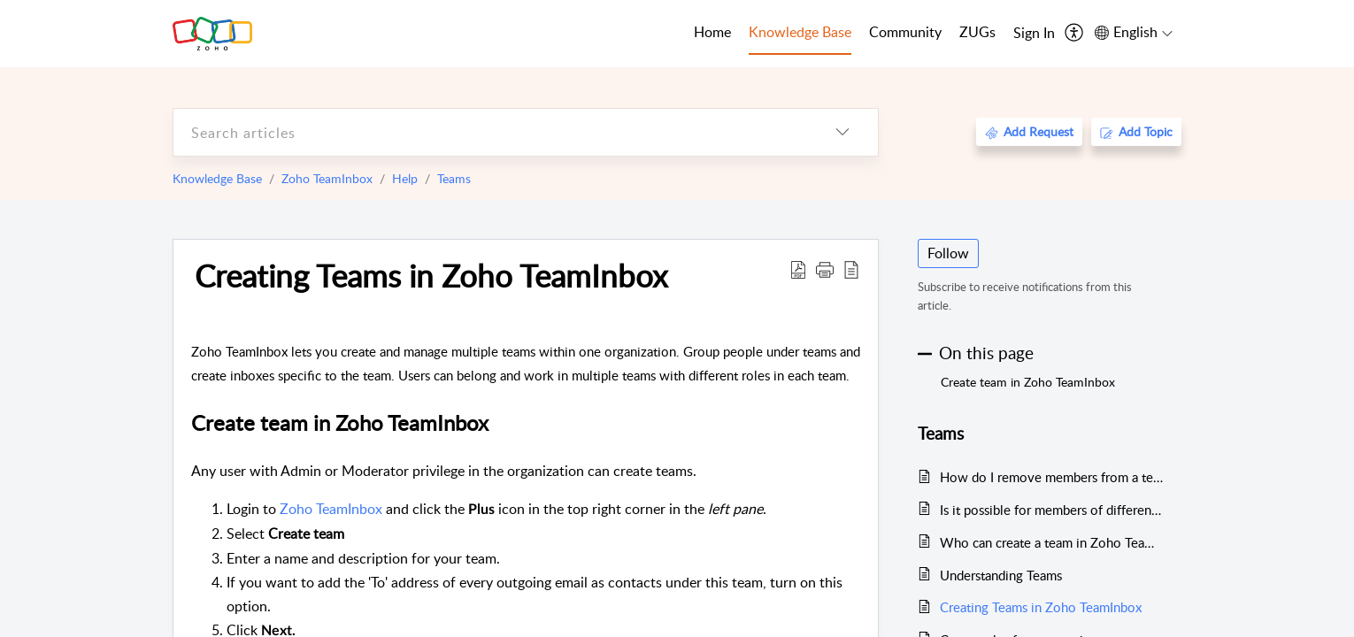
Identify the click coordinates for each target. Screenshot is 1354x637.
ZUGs (977, 32)
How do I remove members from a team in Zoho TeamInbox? (1052, 477)
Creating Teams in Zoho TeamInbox (431, 275)
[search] (490, 132)
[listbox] (842, 132)
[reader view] (851, 268)
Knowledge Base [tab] (800, 32)
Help (405, 178)
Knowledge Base (217, 178)
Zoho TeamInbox (327, 178)
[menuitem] (1034, 33)
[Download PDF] (798, 268)
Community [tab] (905, 32)
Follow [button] (948, 253)
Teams (454, 178)
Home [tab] (712, 32)
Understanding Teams (1001, 575)
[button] (825, 268)
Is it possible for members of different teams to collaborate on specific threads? (1052, 509)
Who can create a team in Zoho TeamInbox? (1052, 542)
